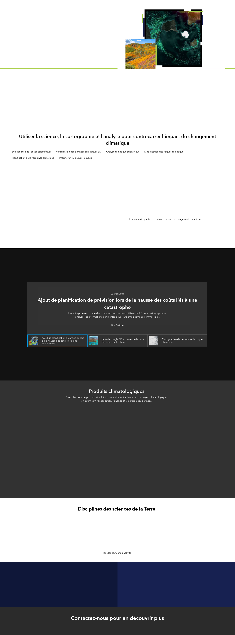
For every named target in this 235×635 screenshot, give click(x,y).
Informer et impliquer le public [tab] (75, 157)
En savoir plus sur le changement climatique (177, 219)
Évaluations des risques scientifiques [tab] (31, 151)
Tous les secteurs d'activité (117, 552)
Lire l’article (117, 325)
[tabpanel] (117, 200)
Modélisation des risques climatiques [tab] (164, 151)
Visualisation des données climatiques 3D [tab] (78, 151)
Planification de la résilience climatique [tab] (33, 157)
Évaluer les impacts (139, 219)
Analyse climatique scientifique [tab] (123, 151)
